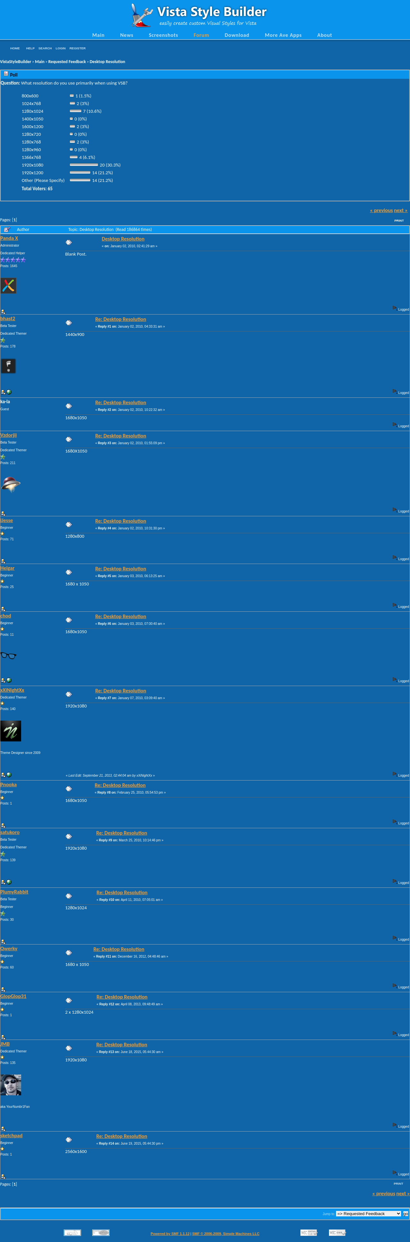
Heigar (7, 568)
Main (98, 35)
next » (401, 210)
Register (78, 48)
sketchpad (11, 1135)
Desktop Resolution (107, 61)
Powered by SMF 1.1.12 (170, 1234)
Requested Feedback (67, 61)
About (324, 35)
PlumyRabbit (14, 891)
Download (237, 35)
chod (5, 615)
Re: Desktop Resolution (120, 319)
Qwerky (8, 948)
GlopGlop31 (13, 996)
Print (399, 220)
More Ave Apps (283, 35)
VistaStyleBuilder (15, 61)
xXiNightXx (12, 690)
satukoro (10, 832)
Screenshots (163, 35)
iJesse (6, 520)
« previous (381, 210)
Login (61, 48)
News (126, 35)
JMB (5, 1044)
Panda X (9, 238)
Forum (201, 35)
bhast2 (7, 318)
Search (45, 48)
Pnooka (8, 784)
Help (30, 48)
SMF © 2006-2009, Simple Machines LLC (225, 1234)
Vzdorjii (8, 435)
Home (15, 48)
